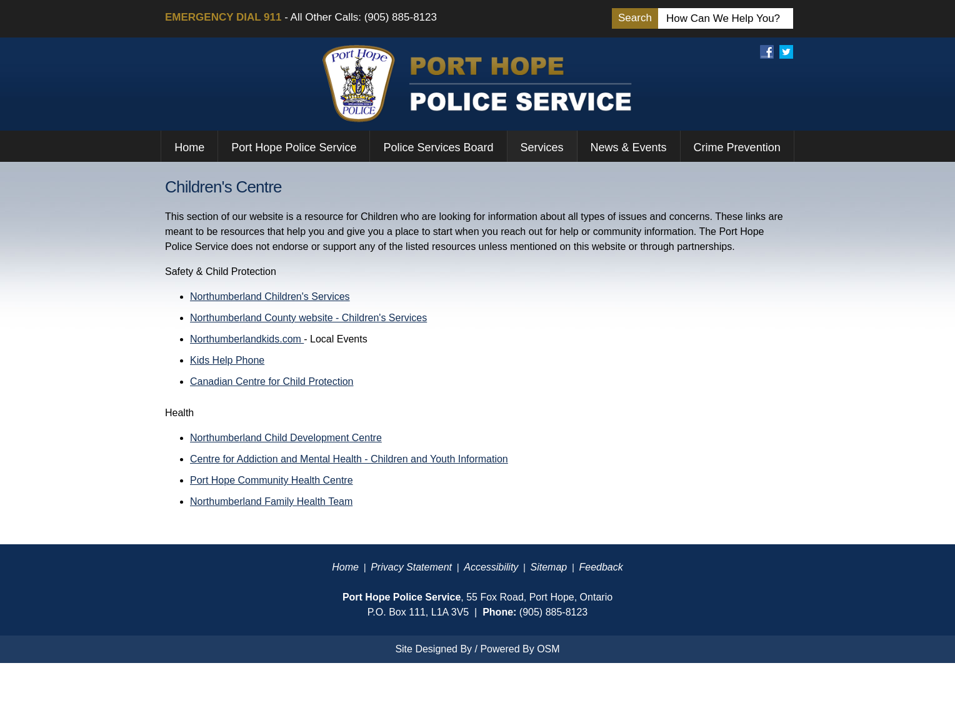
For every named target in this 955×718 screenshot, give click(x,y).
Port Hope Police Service (293, 147)
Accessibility (491, 567)
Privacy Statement (411, 567)
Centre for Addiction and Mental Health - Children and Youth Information (349, 459)
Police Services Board (438, 147)
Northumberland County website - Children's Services (308, 317)
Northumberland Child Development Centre (286, 437)
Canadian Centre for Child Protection (271, 381)
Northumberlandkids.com (247, 339)
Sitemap (549, 567)
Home (189, 147)
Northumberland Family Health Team (271, 501)
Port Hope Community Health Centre (271, 480)
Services (542, 147)
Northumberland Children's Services (270, 296)
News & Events (629, 147)
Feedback (600, 567)
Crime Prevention (737, 147)
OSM (548, 649)
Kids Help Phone (227, 360)
